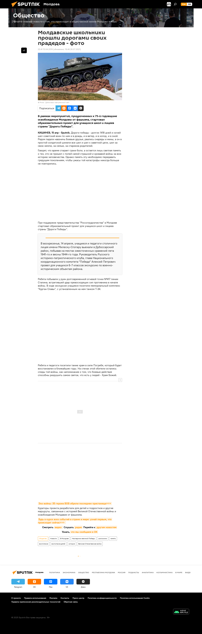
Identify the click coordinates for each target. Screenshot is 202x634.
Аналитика (148, 572)
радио (78, 527)
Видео (188, 572)
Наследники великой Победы (83, 538)
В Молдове (64, 538)
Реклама (53, 598)
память (113, 538)
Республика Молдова (103, 572)
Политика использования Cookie (135, 598)
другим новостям (106, 527)
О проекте (16, 598)
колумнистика (164, 572)
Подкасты (133, 572)
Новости (53, 538)
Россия (121, 572)
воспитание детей (58, 544)
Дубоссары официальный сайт (57, 102)
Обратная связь (71, 602)
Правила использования (35, 598)
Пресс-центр (78, 598)
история (72, 544)
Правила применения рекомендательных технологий (35, 602)
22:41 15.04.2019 (45, 49)
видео (58, 527)
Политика (54, 572)
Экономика (69, 572)
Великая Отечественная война (89, 544)
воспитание (43, 544)
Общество (43, 538)
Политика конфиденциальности (102, 598)
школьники (102, 538)
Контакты (65, 598)
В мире (178, 572)
